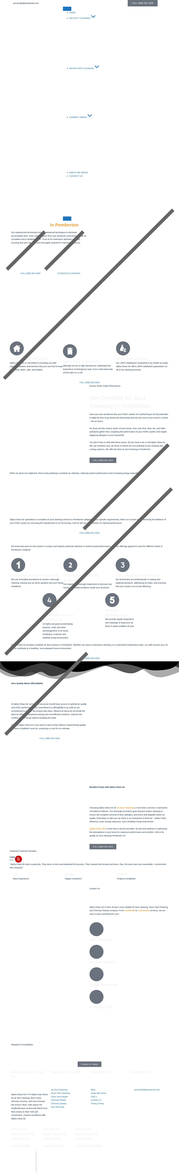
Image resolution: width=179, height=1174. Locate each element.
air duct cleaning (125, 807)
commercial (143, 910)
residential (129, 910)
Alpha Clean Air (97, 828)
